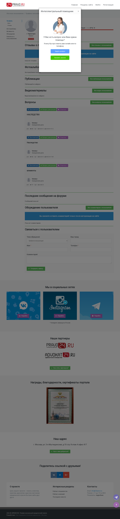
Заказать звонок (60, 58)
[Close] (78, 11)
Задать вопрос (60, 51)
